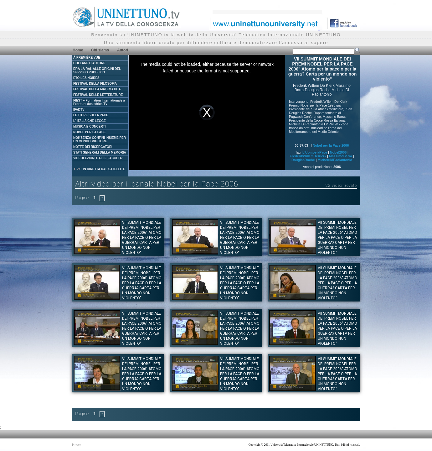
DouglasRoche (303, 160)
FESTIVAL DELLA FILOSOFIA (95, 83)
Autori (122, 50)
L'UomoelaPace (314, 152)
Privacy (76, 444)
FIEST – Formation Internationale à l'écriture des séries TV (99, 102)
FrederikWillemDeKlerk (308, 156)
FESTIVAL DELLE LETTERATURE (98, 95)
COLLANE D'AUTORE (89, 63)
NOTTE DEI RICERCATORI (92, 147)
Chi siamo (100, 50)
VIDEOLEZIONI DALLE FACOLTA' (98, 158)
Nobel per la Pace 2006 (331, 145)
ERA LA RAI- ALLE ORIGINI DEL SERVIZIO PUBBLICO (97, 70)
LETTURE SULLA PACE (90, 115)
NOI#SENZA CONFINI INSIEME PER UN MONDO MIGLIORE (99, 139)
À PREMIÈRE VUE (86, 57)
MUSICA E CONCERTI (89, 126)
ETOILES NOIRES (86, 78)
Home (78, 50)
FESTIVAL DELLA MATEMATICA (97, 89)
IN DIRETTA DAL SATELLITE (99, 169)
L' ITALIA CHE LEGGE (89, 121)
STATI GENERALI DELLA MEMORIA (99, 152)
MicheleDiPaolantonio (334, 160)
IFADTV (79, 109)
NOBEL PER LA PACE (89, 132)
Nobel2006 (338, 152)
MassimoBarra (340, 156)
